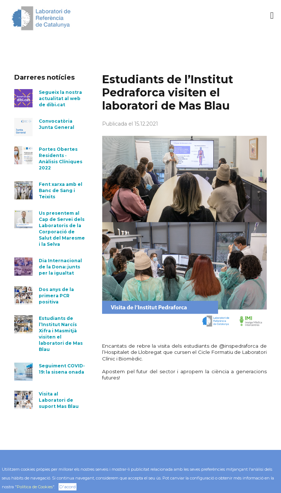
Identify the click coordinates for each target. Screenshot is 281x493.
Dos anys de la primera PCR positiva (56, 296)
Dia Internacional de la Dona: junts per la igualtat (60, 267)
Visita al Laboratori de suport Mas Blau (59, 400)
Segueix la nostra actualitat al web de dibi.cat (60, 98)
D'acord (67, 486)
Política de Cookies (35, 486)
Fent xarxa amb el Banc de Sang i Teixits (60, 190)
